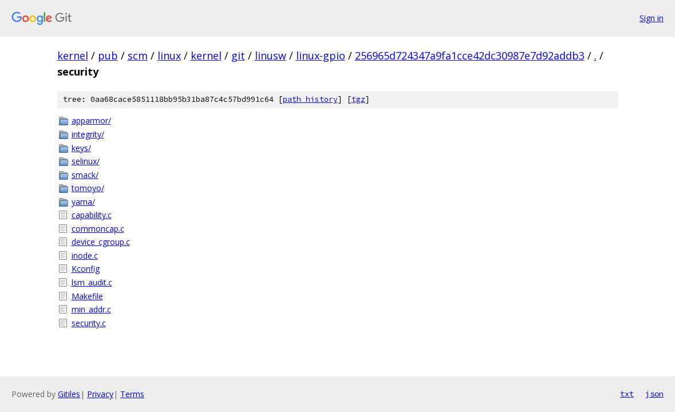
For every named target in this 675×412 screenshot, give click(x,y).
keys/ (81, 147)
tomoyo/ (88, 188)
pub (108, 55)
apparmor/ (91, 120)
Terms (132, 394)
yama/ (83, 201)
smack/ (85, 174)
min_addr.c (91, 309)
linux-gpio (320, 55)
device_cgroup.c (101, 241)
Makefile (87, 296)
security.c (89, 323)
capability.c (92, 214)
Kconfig (86, 268)
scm (138, 55)
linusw (270, 55)
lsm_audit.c (92, 282)
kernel (72, 55)
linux (169, 55)
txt (627, 394)
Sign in (652, 18)
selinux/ (86, 161)
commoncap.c (98, 228)
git (238, 55)
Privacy (100, 394)
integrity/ (88, 134)
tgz (358, 99)
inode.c (85, 255)
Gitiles (69, 394)
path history (310, 99)
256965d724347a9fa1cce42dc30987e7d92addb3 (470, 55)
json (654, 394)
